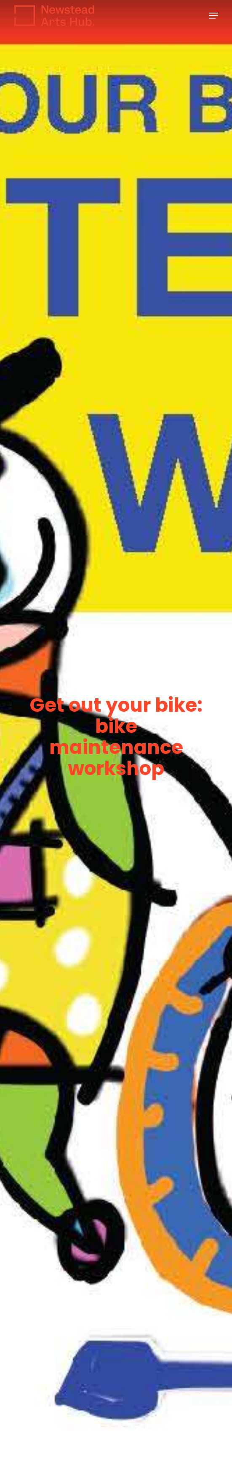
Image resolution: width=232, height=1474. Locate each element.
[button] (213, 15)
